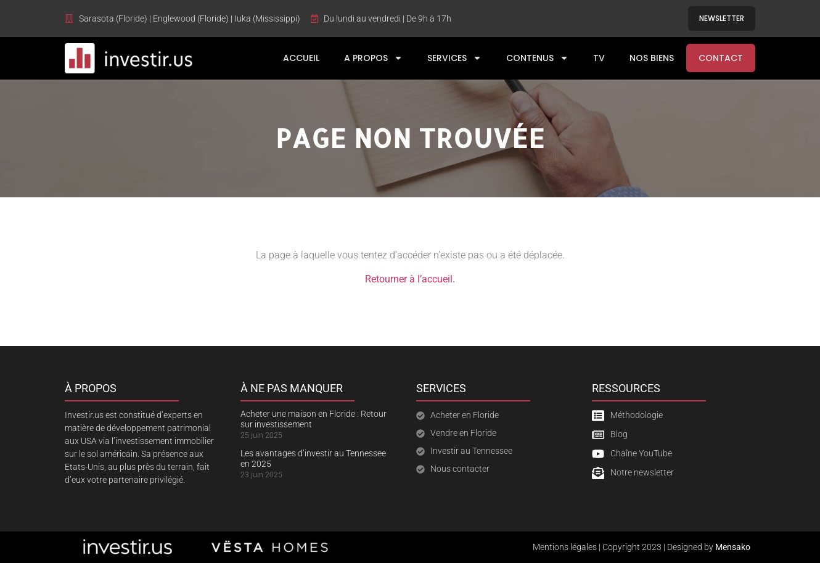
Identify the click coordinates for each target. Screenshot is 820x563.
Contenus (537, 57)
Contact (721, 58)
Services (454, 57)
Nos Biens (651, 58)
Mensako (732, 547)
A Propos (373, 57)
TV (599, 58)
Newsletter (721, 18)
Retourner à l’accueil (409, 279)
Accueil (301, 58)
